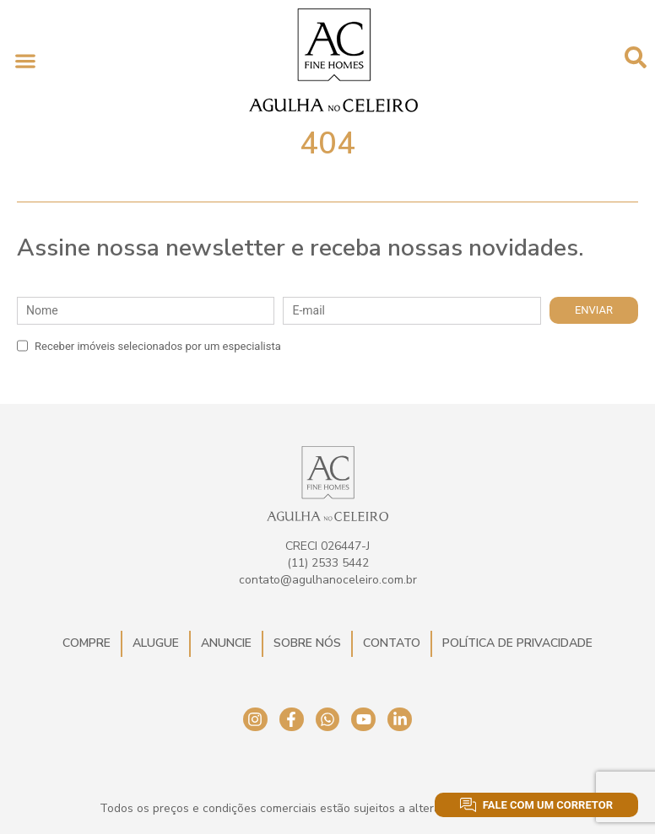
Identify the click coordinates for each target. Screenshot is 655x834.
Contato (391, 643)
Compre (86, 643)
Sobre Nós (307, 643)
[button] (24, 60)
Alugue (156, 643)
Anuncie (226, 643)
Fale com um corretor (536, 805)
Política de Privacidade (517, 643)
